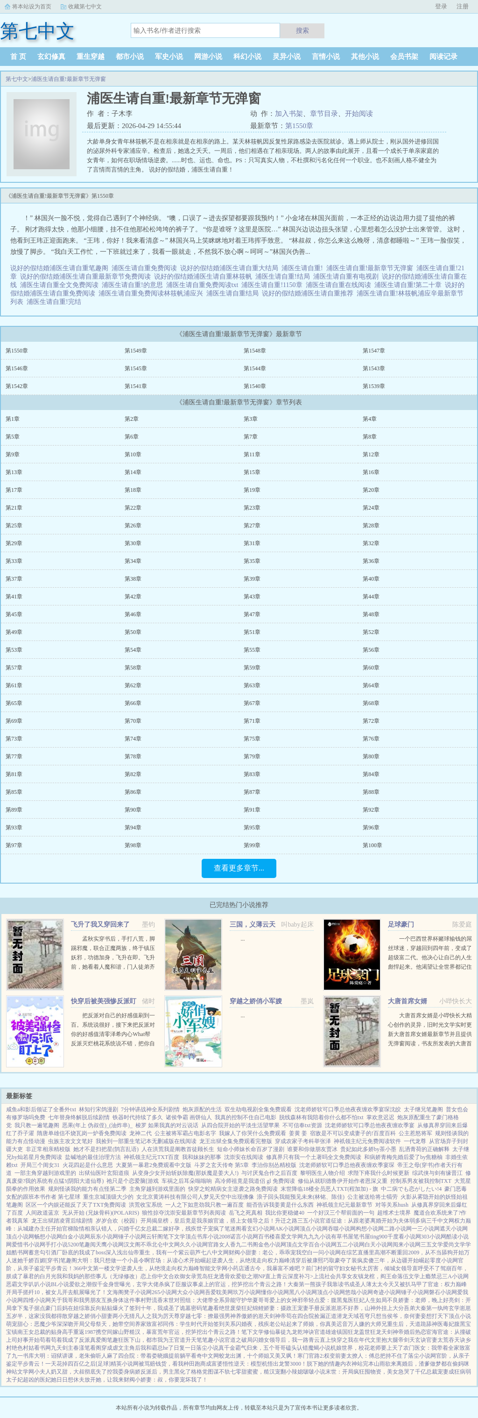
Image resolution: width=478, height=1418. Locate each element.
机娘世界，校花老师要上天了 (366, 1348)
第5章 (13, 436)
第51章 (252, 632)
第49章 (14, 632)
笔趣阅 (87, 1244)
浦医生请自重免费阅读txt (204, 284)
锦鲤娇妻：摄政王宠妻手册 (286, 1308)
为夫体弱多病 (409, 1220)
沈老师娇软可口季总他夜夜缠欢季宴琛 (346, 1165)
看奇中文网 (205, 1356)
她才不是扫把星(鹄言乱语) (106, 1149)
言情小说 (326, 56)
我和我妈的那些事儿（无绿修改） (98, 1276)
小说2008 (219, 1236)
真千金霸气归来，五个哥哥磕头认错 (263, 1348)
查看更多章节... (239, 868)
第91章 (252, 809)
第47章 (252, 614)
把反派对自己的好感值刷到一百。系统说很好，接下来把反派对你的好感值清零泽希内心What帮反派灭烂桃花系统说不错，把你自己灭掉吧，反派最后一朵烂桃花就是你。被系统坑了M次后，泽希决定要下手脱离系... (113, 1043)
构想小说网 (370, 1228)
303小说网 (433, 1236)
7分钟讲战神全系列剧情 (150, 1109)
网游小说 (208, 56)
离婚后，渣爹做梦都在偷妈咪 (432, 1363)
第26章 (133, 525)
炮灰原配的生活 (202, 1109)
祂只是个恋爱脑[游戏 (132, 1181)
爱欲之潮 (80, 1284)
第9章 (13, 454)
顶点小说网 (314, 1228)
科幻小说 (247, 56)
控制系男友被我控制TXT (420, 1181)
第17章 (14, 490)
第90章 (133, 809)
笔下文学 (174, 1236)
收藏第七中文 (85, 6)
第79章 (252, 756)
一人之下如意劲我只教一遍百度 (204, 1205)
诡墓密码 (191, 1308)
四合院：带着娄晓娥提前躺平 (154, 1356)
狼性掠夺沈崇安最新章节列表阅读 (184, 1212)
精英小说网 (125, 1363)
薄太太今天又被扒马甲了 (397, 1284)
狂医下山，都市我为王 (146, 1340)
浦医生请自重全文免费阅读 (61, 284)
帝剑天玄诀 (412, 1340)
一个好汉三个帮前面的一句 (340, 1212)
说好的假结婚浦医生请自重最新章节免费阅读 (87, 276)
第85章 (14, 792)
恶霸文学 (17, 1284)
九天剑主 (62, 1348)
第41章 (14, 596)
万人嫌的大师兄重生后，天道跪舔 (390, 1324)
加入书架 (289, 113)
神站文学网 (20, 1371)
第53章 (14, 650)
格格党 (199, 1371)
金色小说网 (272, 1244)
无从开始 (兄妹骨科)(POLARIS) (100, 1212)
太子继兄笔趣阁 (423, 1109)
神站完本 (362, 1363)
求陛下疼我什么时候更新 (378, 1173)
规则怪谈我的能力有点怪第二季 (87, 1189)
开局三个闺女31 (40, 1165)
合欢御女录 (183, 1276)
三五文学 (432, 1244)
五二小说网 (351, 1244)
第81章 (14, 774)
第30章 (133, 543)
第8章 (370, 436)
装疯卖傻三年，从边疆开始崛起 (390, 1260)
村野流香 (152, 1300)
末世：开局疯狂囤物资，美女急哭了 (370, 1371)
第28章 (371, 525)
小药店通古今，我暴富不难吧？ (266, 1268)
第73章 (14, 738)
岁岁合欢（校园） (118, 1220)
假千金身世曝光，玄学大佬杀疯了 (133, 1284)
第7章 (251, 436)
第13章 (14, 472)
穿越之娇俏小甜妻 (90, 1316)
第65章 (14, 703)
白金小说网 (76, 1236)
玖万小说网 (247, 1292)
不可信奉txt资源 (302, 1125)
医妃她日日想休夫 (62, 1379)
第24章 (371, 507)
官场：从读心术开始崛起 (180, 1260)
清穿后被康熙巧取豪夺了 (320, 1260)
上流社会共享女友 (335, 1276)
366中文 (83, 1268)
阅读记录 (443, 56)
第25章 (14, 525)
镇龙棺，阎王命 (377, 1276)
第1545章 (136, 368)
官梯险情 (73, 1228)
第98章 (133, 845)
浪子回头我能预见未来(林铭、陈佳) (300, 1197)
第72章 (371, 721)
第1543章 (374, 368)
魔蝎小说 (319, 1348)
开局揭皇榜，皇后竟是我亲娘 (177, 1220)
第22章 (133, 507)
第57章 (14, 667)
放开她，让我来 (104, 1379)
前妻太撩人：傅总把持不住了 (371, 1356)
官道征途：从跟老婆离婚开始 (356, 1220)
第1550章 (299, 126)
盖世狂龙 (370, 1332)
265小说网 (164, 1292)
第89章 (14, 809)
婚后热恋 (415, 1332)
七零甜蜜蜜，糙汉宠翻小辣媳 (266, 1371)
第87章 (252, 792)
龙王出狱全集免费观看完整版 (235, 1141)
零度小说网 (444, 1260)
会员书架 (404, 56)
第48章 (371, 614)
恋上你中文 (155, 1276)
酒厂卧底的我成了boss (78, 1252)
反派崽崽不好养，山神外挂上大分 (362, 1308)
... (243, 939)
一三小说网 (426, 1228)
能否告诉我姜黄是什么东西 (280, 1205)
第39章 (252, 579)
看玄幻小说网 (258, 1228)
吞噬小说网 (342, 1228)
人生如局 (376, 1300)
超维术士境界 (394, 1212)
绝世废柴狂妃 (236, 1308)
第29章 (14, 543)
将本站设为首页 (31, 6)
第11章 (252, 454)
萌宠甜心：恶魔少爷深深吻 (39, 1324)
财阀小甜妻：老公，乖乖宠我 (265, 1252)
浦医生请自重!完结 (55, 301)
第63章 (252, 685)
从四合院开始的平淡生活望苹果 (240, 1125)
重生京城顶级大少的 (108, 1197)
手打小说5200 (62, 1244)
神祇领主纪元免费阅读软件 (367, 1141)
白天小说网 (379, 1244)
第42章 (133, 596)
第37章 (14, 579)
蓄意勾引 (39, 1252)
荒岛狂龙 (208, 1276)
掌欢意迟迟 (380, 1117)
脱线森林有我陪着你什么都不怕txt (321, 1117)
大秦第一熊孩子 (307, 1284)
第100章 (372, 845)
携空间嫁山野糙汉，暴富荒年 (132, 1332)
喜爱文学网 (289, 1236)
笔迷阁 (233, 1228)
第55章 (252, 650)
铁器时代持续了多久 (137, 1117)
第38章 (133, 579)
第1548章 (255, 350)
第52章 (371, 632)
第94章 (133, 827)
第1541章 (136, 386)
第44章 (371, 596)
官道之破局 (239, 1340)
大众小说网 (191, 1292)
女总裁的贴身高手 (50, 1332)
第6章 (132, 436)
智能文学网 (213, 1268)
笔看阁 (92, 1348)
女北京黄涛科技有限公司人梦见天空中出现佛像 (195, 1197)
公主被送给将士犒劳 (372, 1197)
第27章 (252, 525)
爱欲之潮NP (250, 1276)
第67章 (252, 703)
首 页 (18, 56)
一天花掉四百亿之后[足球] (78, 1363)
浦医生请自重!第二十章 (409, 284)
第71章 (252, 721)
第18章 (133, 490)
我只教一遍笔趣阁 (36, 1125)
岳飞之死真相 (245, 1212)
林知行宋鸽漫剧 (98, 1109)
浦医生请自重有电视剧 (347, 276)
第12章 (371, 454)
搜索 (302, 30)
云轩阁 (154, 1236)
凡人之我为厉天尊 (157, 1316)
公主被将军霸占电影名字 (185, 1133)
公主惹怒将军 (415, 1133)
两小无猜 (123, 1316)
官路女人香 (222, 1244)
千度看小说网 (404, 1236)
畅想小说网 (48, 1236)
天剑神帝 (275, 1316)
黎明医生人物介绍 (322, 1173)
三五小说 (308, 1220)
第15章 (252, 472)
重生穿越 (91, 56)
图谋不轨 (219, 1371)
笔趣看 (210, 1308)
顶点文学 (297, 1244)
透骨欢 (227, 1276)
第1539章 (374, 386)
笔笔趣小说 (211, 1340)
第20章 (371, 490)
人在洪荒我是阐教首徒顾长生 (177, 1149)
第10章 (133, 454)
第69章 (14, 721)
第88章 (371, 792)
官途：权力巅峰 (447, 1284)
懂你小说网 (275, 1292)
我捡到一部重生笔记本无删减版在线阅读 (146, 1141)
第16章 (371, 472)
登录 (441, 6)
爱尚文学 (454, 1244)
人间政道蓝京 (42, 1212)
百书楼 (266, 1236)
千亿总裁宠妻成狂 (437, 1371)
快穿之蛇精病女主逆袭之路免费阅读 (233, 1189)
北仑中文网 (166, 1244)
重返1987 (84, 1332)
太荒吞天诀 (451, 1340)
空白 (307, 1252)
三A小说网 (455, 1276)
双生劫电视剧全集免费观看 (258, 1109)
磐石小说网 (443, 1292)
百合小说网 (323, 1244)
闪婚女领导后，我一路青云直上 (292, 1340)
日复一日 (185, 1348)
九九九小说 (317, 1236)
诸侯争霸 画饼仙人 (189, 1117)
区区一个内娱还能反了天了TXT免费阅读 (76, 1205)
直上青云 (276, 1276)
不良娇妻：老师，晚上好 (418, 1300)
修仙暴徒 (275, 1332)
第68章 (371, 703)
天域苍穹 (359, 1316)
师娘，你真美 (320, 1324)
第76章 (371, 738)
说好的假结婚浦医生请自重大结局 (230, 268)
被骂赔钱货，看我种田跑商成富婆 (181, 1363)
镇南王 (20, 1332)
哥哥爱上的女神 (277, 1300)
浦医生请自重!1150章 (273, 284)
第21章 (14, 507)
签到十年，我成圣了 (154, 1308)
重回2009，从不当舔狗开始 (430, 1252)
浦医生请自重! (303, 268)
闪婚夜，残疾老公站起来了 (269, 1324)
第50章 (133, 632)
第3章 (251, 419)
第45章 (14, 614)
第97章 (14, 845)
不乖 (146, 1244)
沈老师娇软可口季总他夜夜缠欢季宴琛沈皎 (348, 1109)
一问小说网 (327, 1252)
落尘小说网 (422, 1356)
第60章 (371, 667)
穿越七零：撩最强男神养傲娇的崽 (222, 1316)
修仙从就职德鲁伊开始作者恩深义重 (342, 1181)
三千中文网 (440, 1220)
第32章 (371, 543)
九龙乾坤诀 (300, 1332)
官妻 (431, 1340)
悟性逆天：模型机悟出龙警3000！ (265, 1363)
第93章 (14, 827)
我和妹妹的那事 (201, 1157)
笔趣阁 (68, 1260)
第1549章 (136, 350)
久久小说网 (194, 1244)
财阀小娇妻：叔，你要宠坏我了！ (166, 1379)
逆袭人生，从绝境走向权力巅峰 (250, 1260)
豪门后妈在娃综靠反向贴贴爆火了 (87, 1308)
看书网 (42, 1348)
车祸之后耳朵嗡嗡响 (187, 1181)
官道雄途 (325, 1332)
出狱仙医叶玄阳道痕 (104, 1173)
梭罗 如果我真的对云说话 (166, 1125)
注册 (463, 6)
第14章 (133, 472)
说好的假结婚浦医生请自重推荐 (309, 293)
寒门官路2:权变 (316, 1356)
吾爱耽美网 (219, 1292)
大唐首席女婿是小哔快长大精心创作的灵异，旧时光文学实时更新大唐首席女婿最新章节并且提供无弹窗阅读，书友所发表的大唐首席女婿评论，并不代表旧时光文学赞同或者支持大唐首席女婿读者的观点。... (430, 1043)
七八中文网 (215, 1252)
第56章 (371, 650)
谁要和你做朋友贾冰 (312, 1149)
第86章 (133, 792)
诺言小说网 (244, 1236)
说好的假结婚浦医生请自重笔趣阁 (61, 268)
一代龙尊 (415, 1141)
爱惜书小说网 (28, 1244)
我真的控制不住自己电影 (245, 1117)
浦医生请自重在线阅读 (340, 284)
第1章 (13, 419)
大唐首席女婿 (407, 1001)
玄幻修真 (51, 56)
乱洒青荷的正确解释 (424, 1149)
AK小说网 (287, 1228)
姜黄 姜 (298, 1133)
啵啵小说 (314, 1371)
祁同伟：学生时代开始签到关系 (196, 1324)
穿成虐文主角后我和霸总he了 (137, 1348)
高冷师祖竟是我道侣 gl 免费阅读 (255, 1181)
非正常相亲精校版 (48, 1149)
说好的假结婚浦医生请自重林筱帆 (204, 276)
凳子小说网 (138, 1292)
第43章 (252, 596)
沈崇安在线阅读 (243, 1157)
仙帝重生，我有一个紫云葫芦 (164, 1252)
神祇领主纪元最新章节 (344, 1205)
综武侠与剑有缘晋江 (437, 1173)
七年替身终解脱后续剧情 (79, 1117)
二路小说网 (398, 1228)
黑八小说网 (303, 1292)
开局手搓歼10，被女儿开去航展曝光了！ (56, 1292)
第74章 (133, 738)
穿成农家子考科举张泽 (303, 1141)
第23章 (252, 507)
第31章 (252, 543)
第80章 (371, 756)
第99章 (252, 845)
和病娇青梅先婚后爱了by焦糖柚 (403, 1157)
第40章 (371, 579)
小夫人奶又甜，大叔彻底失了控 (73, 1371)
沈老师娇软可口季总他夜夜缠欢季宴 (370, 1125)
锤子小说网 (132, 1236)
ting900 (378, 1236)
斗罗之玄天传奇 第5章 (221, 1165)
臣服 (181, 1284)
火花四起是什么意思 (88, 1165)
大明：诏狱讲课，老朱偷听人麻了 (76, 1356)
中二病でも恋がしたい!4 (411, 1189)
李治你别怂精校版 (274, 1165)
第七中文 (17, 79)
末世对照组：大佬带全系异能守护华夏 (210, 1300)
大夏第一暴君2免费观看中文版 (153, 1165)
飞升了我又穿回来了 (100, 924)
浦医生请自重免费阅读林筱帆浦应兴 (152, 293)
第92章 (371, 809)
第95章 (252, 827)
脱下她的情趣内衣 (329, 1363)
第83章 (252, 774)
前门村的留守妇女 (328, 1268)
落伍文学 (408, 1276)
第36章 (371, 561)
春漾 (78, 1348)
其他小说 (365, 56)
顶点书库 (196, 1236)
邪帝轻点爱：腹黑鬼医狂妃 (331, 1300)
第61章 (14, 685)
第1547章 (374, 350)
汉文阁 (132, 1244)
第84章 (371, 774)
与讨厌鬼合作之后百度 (269, 1173)
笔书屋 (361, 1236)
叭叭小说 (39, 1284)
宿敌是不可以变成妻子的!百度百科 (353, 1133)
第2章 (132, 419)
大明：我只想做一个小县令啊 (113, 1260)
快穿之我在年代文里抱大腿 (364, 1340)
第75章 (252, 738)
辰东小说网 (104, 1236)
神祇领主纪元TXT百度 (151, 1157)
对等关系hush (391, 1205)
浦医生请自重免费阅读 (146, 268)
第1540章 (255, 386)
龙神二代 (140, 1133)
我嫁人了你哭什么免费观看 (252, 1133)
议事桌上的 (201, 1284)
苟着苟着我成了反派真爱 (70, 1340)
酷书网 (20, 1252)
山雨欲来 (385, 1363)
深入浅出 (116, 1252)
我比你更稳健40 (284, 1212)
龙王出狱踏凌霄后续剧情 (62, 1220)
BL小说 (60, 1284)
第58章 (133, 667)
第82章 (133, 774)
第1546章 (17, 368)
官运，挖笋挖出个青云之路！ (251, 1284)
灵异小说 (287, 56)
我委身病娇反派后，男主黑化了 (151, 1371)
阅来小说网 (407, 1244)
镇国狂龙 (348, 1332)
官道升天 (185, 1340)
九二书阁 (247, 1244)
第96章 (371, 827)
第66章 (133, 703)
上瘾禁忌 (431, 1276)
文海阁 (115, 1292)
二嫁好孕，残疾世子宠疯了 (191, 1228)
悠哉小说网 (359, 1292)
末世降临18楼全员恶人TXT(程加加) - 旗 (329, 1189)
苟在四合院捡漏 (305, 1316)
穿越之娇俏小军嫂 (256, 1001)
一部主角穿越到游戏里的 (45, 1173)
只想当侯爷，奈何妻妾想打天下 (409, 1316)
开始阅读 (359, 113)
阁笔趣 (109, 1340)
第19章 (252, 490)
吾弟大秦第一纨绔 (426, 1308)
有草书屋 (342, 1236)
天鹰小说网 (110, 1244)
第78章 (133, 756)
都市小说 (130, 56)
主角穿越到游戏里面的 (157, 1189)
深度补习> (300, 1276)
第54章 (133, 650)
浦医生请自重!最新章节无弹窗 (68, 79)
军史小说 (169, 56)
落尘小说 (207, 1348)
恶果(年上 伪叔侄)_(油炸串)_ (97, 1125)
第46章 (133, 614)
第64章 (371, 685)
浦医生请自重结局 (234, 293)
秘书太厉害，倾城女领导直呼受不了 (395, 1268)
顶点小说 (460, 1316)
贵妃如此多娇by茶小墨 (368, 1149)
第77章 (14, 756)
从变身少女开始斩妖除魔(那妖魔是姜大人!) (185, 1173)
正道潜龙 (336, 1316)
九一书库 (23, 1356)
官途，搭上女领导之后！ (244, 1220)
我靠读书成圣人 (346, 1284)
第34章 (133, 561)
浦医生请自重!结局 (284, 276)
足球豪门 (401, 924)
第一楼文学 (107, 1268)
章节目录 (324, 113)
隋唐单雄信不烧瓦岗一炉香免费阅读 (82, 1133)
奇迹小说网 (387, 1292)
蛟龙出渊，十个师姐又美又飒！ (258, 1356)
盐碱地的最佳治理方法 (93, 1157)
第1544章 (255, 368)
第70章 (133, 721)
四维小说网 (37, 1300)
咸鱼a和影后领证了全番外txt (41, 1109)
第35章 (252, 561)
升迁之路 (286, 1220)
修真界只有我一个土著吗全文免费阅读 (313, 1157)
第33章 (14, 561)
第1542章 (17, 386)
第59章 (252, 667)
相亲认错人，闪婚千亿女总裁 (120, 1228)
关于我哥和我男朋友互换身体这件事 (96, 1300)
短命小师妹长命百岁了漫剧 (250, 1149)
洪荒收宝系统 (145, 1205)
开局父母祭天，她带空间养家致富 (115, 1324)
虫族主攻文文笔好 (70, 1141)
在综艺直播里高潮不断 (369, 1252)
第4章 (370, 419)
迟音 (342, 1324)
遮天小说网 (454, 1228)
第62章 (133, 685)
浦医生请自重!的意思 (134, 284)
